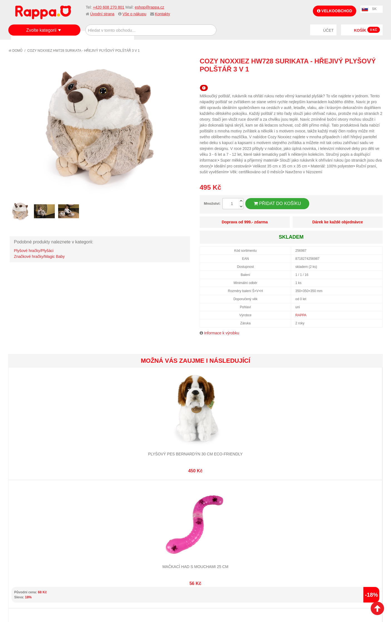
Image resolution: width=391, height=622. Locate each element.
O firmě (21, 515)
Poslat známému (354, 79)
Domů (15, 51)
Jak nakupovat (27, 522)
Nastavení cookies (181, 588)
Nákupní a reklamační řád (38, 529)
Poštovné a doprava (33, 536)
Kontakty (162, 14)
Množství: (212, 203)
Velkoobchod (334, 11)
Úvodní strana (102, 14)
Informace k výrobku (221, 333)
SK (374, 9)
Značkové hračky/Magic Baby (39, 256)
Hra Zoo (351, 433)
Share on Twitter (377, 79)
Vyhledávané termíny (96, 522)
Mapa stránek (89, 515)
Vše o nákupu (134, 14)
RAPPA (300, 315)
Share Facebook (366, 79)
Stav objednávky (153, 522)
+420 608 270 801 (108, 7)
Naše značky (26, 550)
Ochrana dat (26, 543)
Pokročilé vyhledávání (98, 529)
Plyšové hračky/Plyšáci (33, 250)
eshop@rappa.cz (149, 7)
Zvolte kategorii (41, 30)
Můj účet (145, 515)
